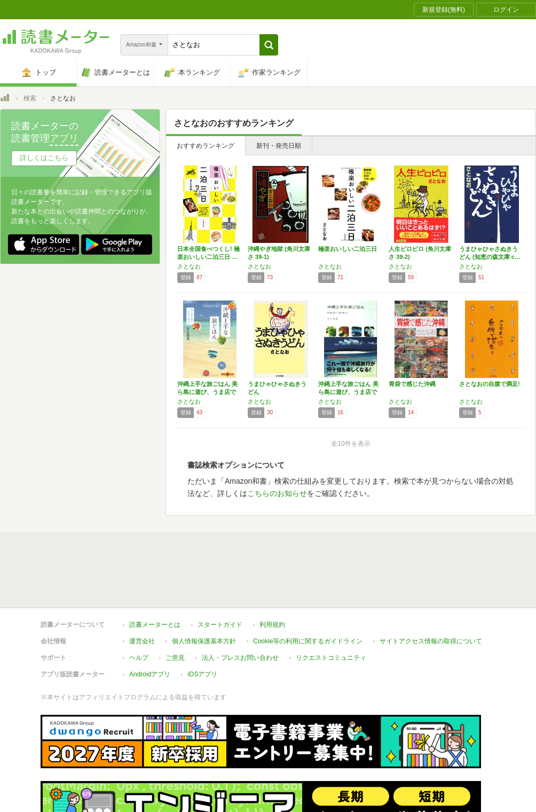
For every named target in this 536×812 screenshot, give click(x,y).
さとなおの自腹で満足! (489, 384)
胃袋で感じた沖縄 (412, 384)
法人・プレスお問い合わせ (240, 658)
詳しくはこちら (44, 158)
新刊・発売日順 (278, 145)
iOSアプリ (202, 674)
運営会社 (142, 641)
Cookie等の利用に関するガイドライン (307, 641)
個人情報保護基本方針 (204, 641)
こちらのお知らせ (277, 493)
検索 (29, 98)
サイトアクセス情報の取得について (431, 641)
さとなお (189, 266)
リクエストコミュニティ (331, 658)
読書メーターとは (154, 624)
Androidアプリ (149, 674)
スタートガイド (220, 624)
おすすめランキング (205, 145)
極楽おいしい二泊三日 (347, 249)
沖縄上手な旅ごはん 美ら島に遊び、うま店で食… (207, 392)
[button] (268, 45)
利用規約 (272, 624)
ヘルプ (138, 658)
